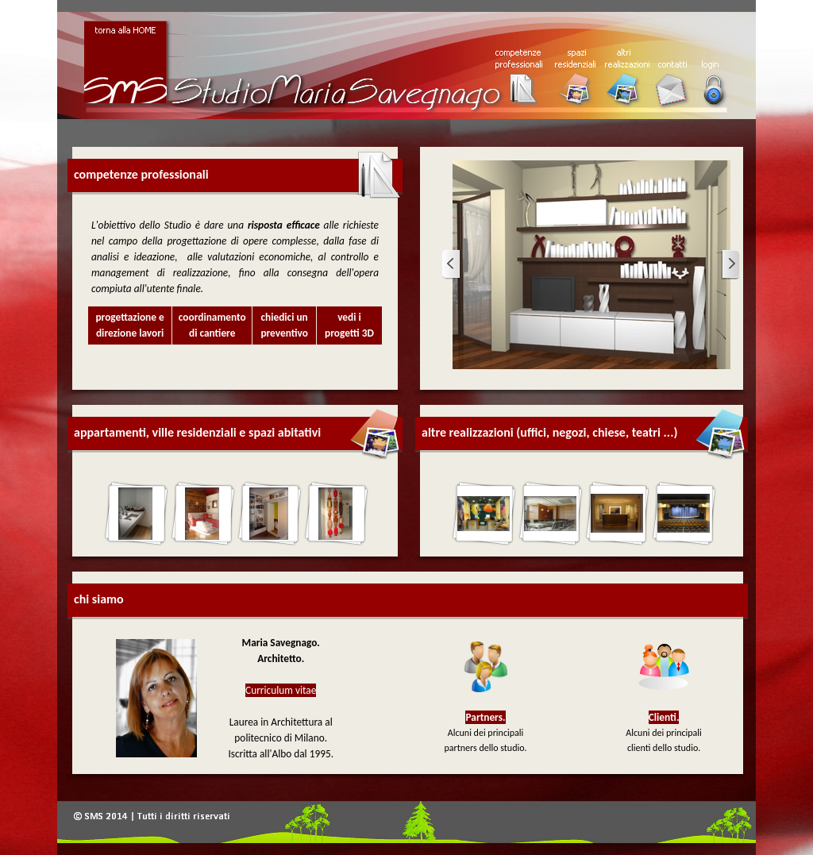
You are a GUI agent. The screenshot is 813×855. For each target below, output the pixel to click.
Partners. (485, 717)
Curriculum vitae (280, 690)
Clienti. (664, 717)
